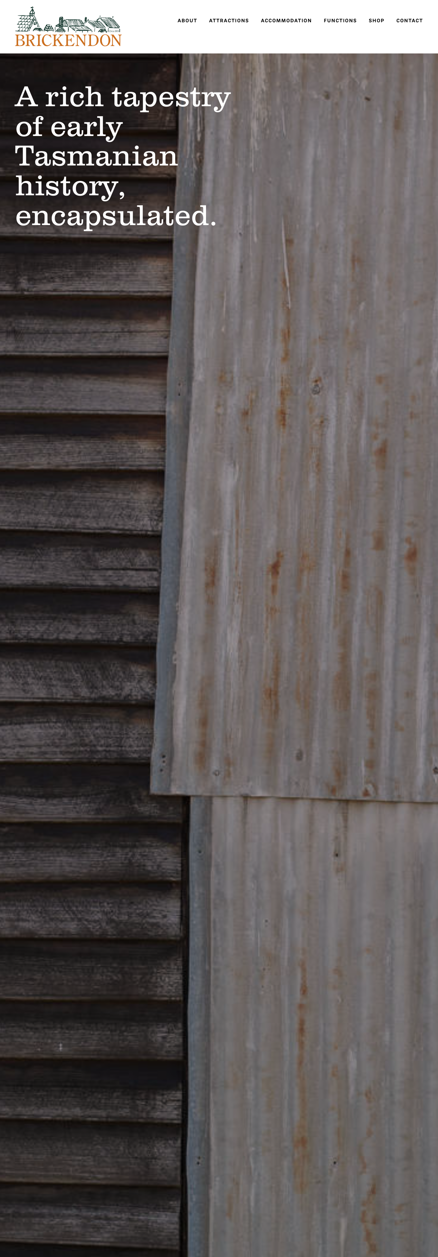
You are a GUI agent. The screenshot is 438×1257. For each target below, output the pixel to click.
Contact (410, 20)
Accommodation (286, 20)
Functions (340, 20)
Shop (377, 20)
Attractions (229, 20)
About (187, 20)
